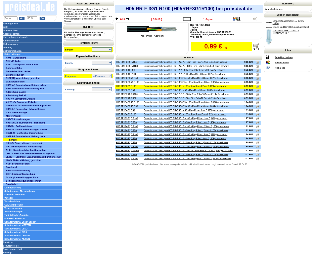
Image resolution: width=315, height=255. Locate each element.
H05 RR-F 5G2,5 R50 (126, 154)
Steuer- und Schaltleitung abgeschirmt (291, 27)
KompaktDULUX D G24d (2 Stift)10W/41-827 (286, 31)
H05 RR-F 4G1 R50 (125, 110)
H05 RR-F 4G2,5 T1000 (127, 150)
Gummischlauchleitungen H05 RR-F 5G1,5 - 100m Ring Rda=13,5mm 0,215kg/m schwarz (186, 146)
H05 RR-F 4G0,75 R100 (127, 102)
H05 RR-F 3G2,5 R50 (126, 138)
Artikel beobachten (283, 57)
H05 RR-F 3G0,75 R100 (127, 82)
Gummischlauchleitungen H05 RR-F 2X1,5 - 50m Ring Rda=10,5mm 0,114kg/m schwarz (186, 98)
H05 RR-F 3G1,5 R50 (126, 122)
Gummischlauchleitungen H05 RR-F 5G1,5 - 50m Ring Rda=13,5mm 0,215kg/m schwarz (186, 142)
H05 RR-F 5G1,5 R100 (127, 146)
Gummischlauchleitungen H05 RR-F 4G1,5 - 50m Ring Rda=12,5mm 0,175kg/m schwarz (186, 130)
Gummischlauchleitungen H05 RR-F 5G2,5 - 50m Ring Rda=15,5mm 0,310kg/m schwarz (186, 154)
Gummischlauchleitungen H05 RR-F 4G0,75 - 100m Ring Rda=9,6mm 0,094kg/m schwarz (186, 102)
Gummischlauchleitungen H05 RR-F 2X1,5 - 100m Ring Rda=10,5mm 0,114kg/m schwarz (186, 94)
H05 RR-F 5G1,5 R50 (126, 142)
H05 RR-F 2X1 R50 (125, 70)
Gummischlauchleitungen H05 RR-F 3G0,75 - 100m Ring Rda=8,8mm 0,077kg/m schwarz (186, 82)
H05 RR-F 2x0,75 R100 (127, 66)
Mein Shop (280, 68)
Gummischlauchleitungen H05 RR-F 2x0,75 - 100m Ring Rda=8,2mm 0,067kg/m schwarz (186, 66)
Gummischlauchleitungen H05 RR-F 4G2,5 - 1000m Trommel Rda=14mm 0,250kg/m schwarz (188, 150)
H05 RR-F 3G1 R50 (125, 90)
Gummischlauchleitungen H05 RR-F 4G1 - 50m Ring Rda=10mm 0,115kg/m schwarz (184, 110)
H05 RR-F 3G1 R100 (126, 86)
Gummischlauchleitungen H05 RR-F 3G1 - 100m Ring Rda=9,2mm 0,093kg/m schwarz (185, 86)
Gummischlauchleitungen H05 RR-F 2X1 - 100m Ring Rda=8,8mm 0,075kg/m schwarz (185, 74)
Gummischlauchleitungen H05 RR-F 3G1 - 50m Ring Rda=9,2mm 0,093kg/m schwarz (184, 90)
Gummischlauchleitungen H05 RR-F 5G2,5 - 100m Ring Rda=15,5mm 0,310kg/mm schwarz (187, 158)
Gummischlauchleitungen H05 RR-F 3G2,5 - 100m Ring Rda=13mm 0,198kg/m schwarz (185, 134)
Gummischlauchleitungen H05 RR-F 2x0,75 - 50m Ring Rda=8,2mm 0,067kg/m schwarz (185, 62)
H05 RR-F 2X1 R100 (126, 74)
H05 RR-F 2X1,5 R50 (126, 98)
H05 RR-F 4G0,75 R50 (127, 106)
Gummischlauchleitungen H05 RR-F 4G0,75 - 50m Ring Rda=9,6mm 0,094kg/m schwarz (186, 106)
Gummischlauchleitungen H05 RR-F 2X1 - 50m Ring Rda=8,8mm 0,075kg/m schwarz (184, 70)
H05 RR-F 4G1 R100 (126, 114)
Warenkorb (270, 9)
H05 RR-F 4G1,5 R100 (127, 126)
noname (69, 49)
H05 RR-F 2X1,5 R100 (127, 94)
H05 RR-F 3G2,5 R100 (127, 134)
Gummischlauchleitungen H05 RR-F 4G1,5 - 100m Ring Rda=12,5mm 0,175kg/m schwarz (186, 126)
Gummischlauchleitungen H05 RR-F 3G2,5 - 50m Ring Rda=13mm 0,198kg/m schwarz (185, 138)
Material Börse (282, 62)
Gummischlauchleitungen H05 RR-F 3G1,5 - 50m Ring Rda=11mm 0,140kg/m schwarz (185, 122)
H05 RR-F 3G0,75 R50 (127, 78)
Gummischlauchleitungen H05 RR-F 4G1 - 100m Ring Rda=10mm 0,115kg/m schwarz (185, 114)
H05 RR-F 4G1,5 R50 (126, 130)
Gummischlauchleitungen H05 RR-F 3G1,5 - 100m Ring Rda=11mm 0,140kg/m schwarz (185, 118)
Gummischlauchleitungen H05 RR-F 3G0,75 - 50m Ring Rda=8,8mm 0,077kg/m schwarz (186, 78)
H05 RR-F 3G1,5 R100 (127, 118)
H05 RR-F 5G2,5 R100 (127, 158)
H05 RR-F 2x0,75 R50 (126, 62)
